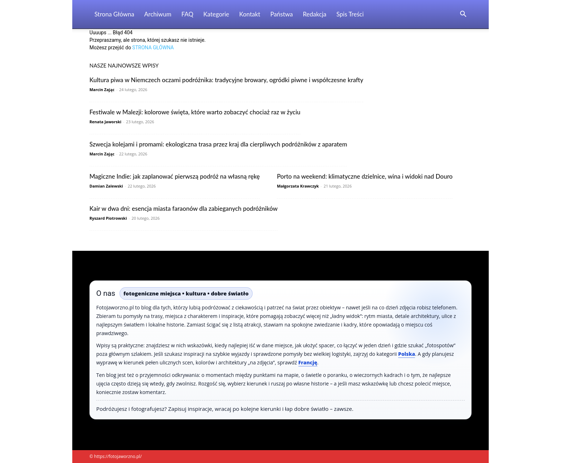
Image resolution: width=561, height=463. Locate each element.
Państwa (281, 14)
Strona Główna (114, 14)
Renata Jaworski (105, 121)
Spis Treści (350, 14)
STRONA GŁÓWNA (153, 47)
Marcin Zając (101, 89)
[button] (463, 14)
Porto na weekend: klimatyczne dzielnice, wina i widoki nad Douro (365, 176)
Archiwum (157, 14)
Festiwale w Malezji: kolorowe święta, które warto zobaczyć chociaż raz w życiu (195, 112)
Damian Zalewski (106, 186)
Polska (406, 353)
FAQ (187, 14)
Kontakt (249, 14)
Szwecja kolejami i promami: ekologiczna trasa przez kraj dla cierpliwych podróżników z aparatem (218, 144)
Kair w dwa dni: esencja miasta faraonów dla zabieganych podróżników (183, 208)
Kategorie (216, 14)
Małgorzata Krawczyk (298, 186)
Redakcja (314, 14)
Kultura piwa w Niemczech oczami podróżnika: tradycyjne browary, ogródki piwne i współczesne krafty (226, 80)
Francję (307, 362)
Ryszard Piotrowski (108, 218)
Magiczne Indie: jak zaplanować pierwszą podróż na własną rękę (174, 176)
